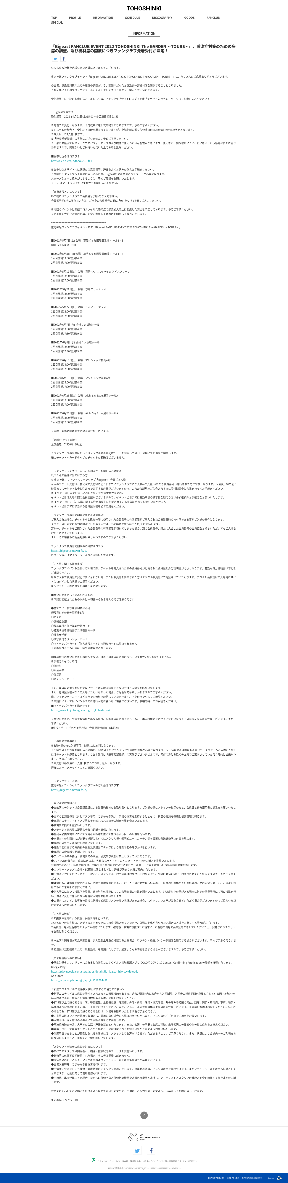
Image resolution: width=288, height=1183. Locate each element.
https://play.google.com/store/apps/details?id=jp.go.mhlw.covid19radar (95, 971)
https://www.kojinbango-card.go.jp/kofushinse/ (80, 710)
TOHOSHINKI (144, 8)
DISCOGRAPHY (159, 18)
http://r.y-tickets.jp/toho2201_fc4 (71, 161)
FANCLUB (209, 18)
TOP (54, 18)
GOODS (186, 18)
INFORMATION (102, 18)
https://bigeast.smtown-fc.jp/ (69, 550)
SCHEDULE (131, 18)
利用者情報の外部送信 (252, 1178)
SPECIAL (56, 22)
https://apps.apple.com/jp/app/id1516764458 (79, 980)
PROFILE (74, 18)
